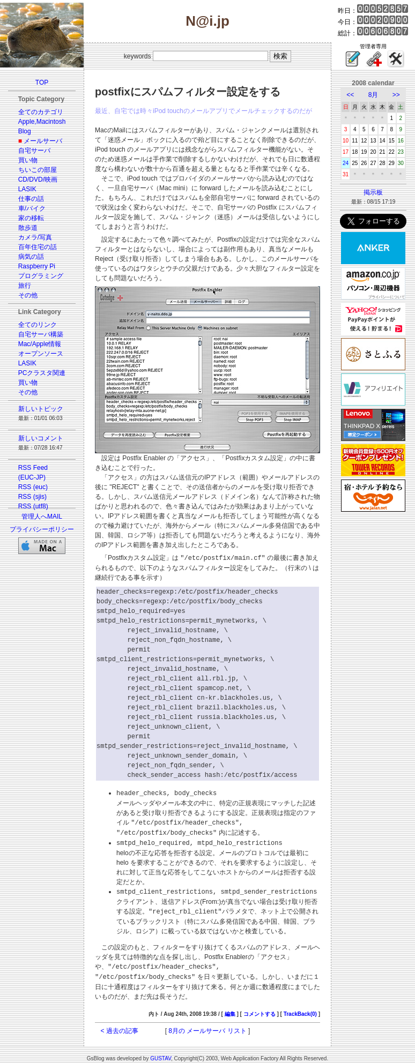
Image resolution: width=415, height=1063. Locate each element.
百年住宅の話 (37, 247)
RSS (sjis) (32, 496)
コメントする (259, 1009)
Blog (24, 131)
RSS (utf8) (33, 506)
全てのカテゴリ (40, 112)
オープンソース (40, 353)
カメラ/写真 (35, 237)
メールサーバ (43, 141)
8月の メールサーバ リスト (207, 1026)
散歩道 (28, 227)
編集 (230, 1009)
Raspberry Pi (36, 266)
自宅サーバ (34, 150)
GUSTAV (160, 1054)
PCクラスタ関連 (42, 373)
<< (350, 95)
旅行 (24, 285)
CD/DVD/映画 (37, 179)
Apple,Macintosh (42, 121)
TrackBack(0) (300, 1009)
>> (396, 95)
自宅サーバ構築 (40, 334)
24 (346, 163)
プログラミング (40, 276)
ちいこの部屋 (37, 170)
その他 (28, 295)
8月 (373, 95)
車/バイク (32, 208)
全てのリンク (37, 324)
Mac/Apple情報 (40, 344)
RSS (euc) (33, 487)
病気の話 (31, 256)
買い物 (28, 160)
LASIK (27, 189)
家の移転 (31, 218)
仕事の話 (31, 199)
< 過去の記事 (119, 1026)
